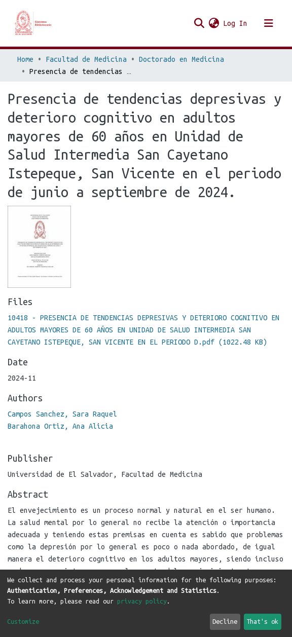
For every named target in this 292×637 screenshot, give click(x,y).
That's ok (262, 621)
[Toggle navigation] (268, 23)
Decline (224, 621)
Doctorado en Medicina (181, 59)
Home (25, 59)
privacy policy (142, 601)
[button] (213, 23)
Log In (235, 23)
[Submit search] (199, 23)
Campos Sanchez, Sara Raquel (62, 414)
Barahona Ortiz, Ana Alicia (60, 426)
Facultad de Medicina (86, 59)
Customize (23, 621)
